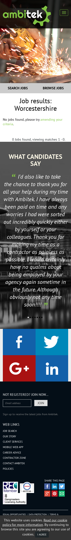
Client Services (13, 441)
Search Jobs (18, 88)
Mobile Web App (13, 447)
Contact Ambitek (14, 463)
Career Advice (12, 452)
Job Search (10, 431)
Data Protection (38, 514)
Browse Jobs (53, 88)
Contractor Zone (14, 458)
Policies (8, 468)
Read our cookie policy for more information (34, 522)
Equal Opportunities (14, 514)
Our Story (9, 436)
